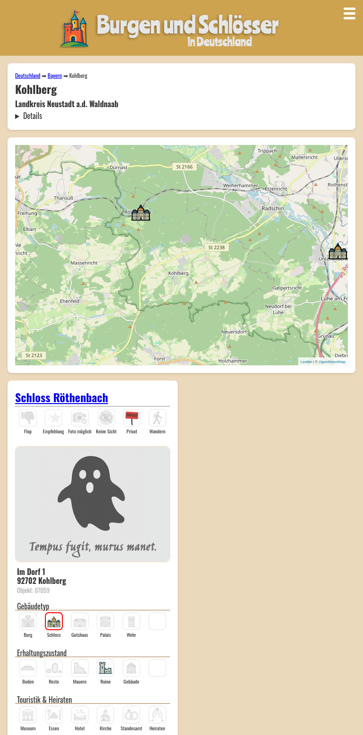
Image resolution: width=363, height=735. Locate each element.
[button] (337, 250)
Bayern (55, 75)
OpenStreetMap (332, 362)
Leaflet (306, 362)
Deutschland (27, 75)
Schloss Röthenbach (61, 397)
